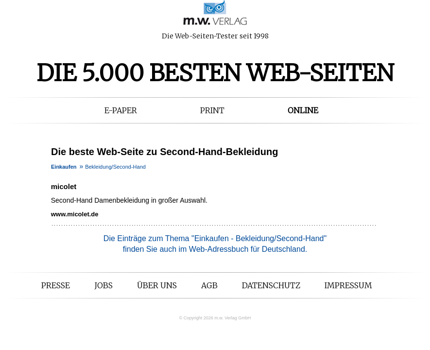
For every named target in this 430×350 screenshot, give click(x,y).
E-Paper (120, 110)
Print (212, 110)
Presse (55, 285)
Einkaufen (64, 167)
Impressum (348, 285)
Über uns (157, 285)
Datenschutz (271, 285)
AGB (209, 285)
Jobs (103, 285)
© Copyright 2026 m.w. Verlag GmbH (215, 317)
